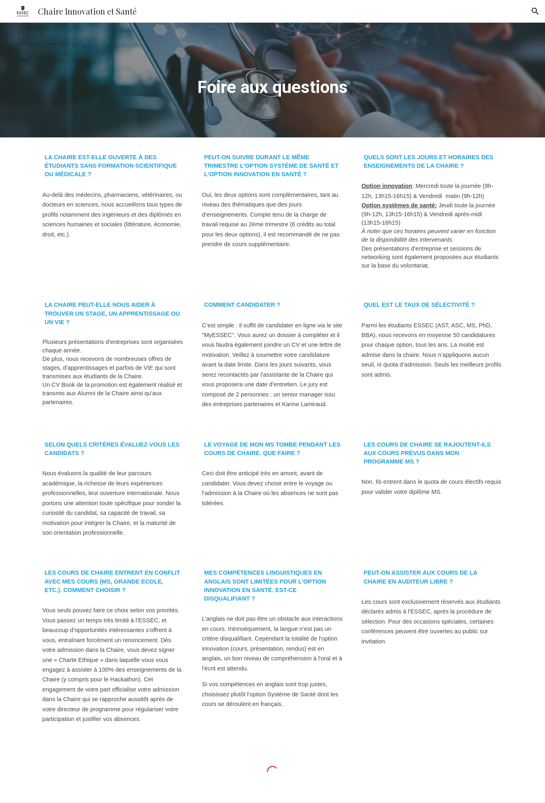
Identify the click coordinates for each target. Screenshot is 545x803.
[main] (272, 80)
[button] (535, 11)
